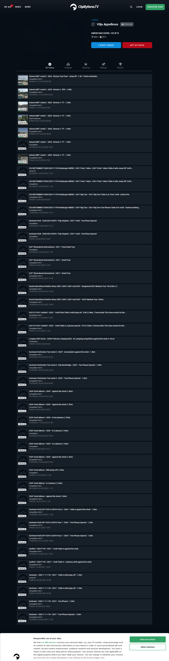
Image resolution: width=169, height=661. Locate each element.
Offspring (86, 66)
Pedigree (68, 66)
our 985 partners (49, 615)
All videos (49, 66)
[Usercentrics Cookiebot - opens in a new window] (16, 656)
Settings (37, 656)
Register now (155, 7)
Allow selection (148, 620)
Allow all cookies (147, 612)
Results (120, 66)
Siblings (103, 66)
